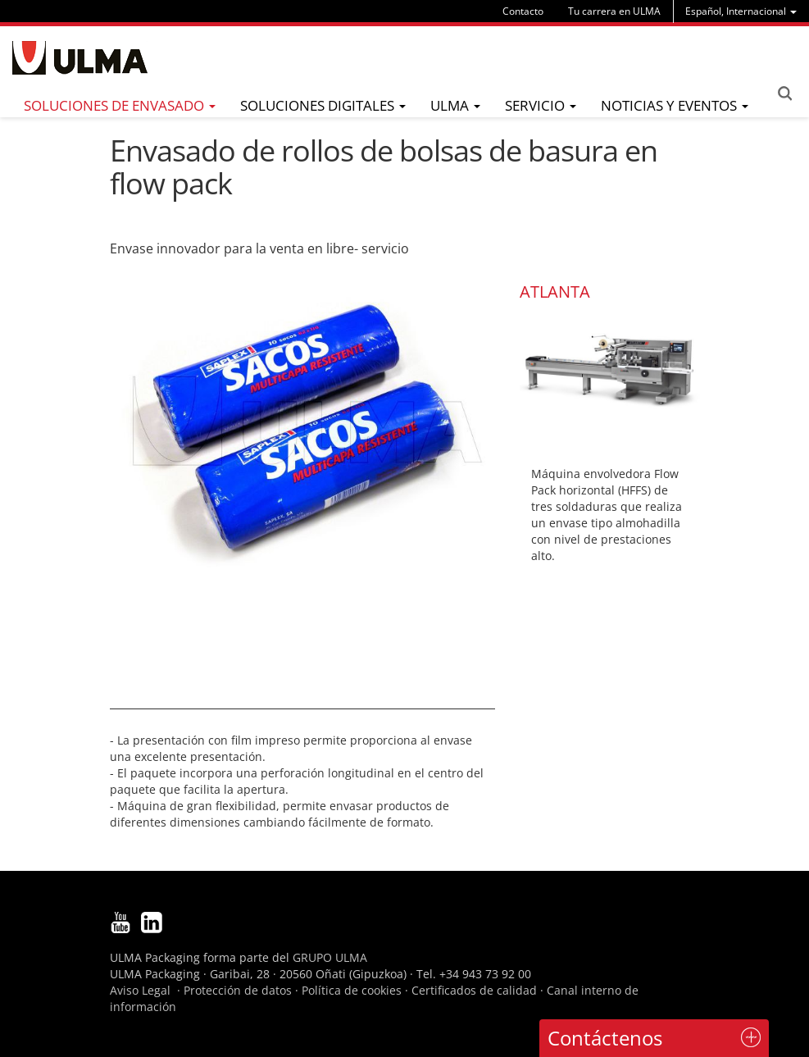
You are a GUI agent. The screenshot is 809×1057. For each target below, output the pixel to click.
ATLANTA (555, 291)
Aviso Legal (140, 990)
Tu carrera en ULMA (614, 11)
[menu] (741, 11)
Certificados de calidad (474, 990)
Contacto (522, 11)
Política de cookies (352, 990)
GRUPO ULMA (330, 957)
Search (784, 93)
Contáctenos (605, 1037)
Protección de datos (238, 990)
